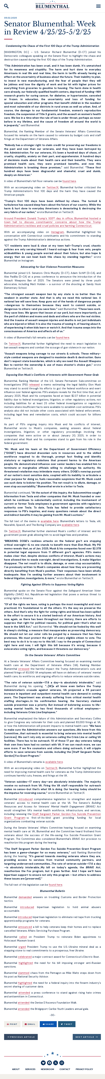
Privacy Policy (84, 1069)
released (34, 384)
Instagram (57, 232)
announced (25, 927)
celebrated (25, 957)
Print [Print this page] (12, 1024)
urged (22, 947)
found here (69, 181)
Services (30, 1069)
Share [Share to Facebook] (48, 1024)
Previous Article (22, 1037)
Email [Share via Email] (30, 1024)
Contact (64, 1069)
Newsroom (47, 1069)
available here (50, 521)
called (23, 937)
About (16, 1069)
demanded (25, 897)
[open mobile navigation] (98, 6)
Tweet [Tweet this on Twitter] (67, 1024)
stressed (23, 669)
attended (24, 992)
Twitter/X (52, 187)
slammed (23, 973)
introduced (26, 799)
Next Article (85, 1037)
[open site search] (6, 6)
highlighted (26, 963)
